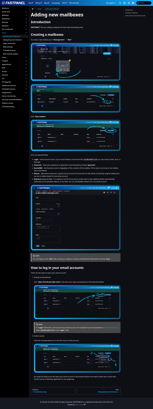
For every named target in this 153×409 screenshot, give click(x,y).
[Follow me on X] (120, 3)
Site (30, 3)
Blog (46, 3)
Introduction (129, 10)
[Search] (143, 3)
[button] (14, 11)
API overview (74, 3)
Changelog (56, 3)
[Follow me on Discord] (133, 3)
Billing (38, 3)
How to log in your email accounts (135, 15)
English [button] (110, 3)
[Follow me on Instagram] (124, 3)
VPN (64, 3)
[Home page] (33, 8)
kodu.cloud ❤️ (80, 405)
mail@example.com (111, 328)
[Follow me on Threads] (129, 3)
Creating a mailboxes (131, 13)
